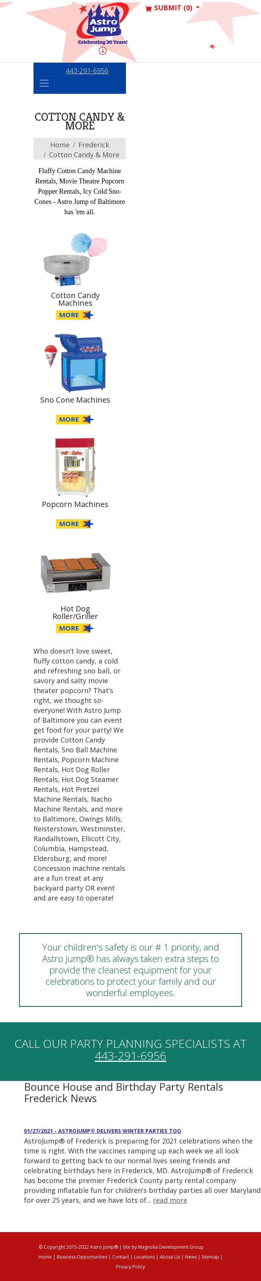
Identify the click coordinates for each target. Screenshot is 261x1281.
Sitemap (210, 1257)
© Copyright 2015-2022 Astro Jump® (78, 1247)
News (191, 1257)
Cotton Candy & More (84, 154)
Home (60, 144)
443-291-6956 (87, 70)
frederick (93, 144)
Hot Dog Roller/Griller (75, 612)
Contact (120, 1257)
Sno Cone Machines (75, 400)
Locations (144, 1257)
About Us (170, 1257)
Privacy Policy (130, 1267)
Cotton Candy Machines (75, 299)
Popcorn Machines (75, 504)
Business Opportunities (82, 1257)
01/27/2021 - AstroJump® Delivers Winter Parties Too (102, 1130)
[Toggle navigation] (44, 83)
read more (170, 1200)
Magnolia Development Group (171, 1247)
